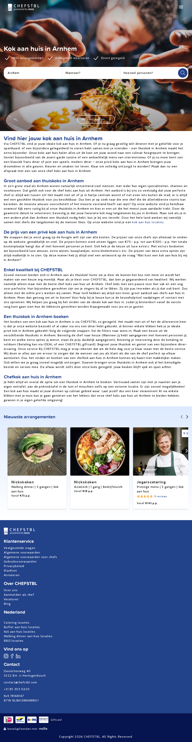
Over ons (11, 590)
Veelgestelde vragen (19, 548)
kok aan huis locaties (148, 222)
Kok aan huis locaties (19, 631)
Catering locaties (17, 622)
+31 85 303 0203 (16, 689)
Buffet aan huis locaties (22, 627)
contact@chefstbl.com (20, 682)
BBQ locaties (13, 640)
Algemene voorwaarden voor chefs (30, 557)
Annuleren (12, 575)
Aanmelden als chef (19, 594)
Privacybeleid (14, 566)
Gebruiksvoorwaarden (20, 561)
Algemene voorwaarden (22, 552)
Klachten (10, 570)
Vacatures (11, 599)
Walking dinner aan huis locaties (28, 636)
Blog (7, 604)
